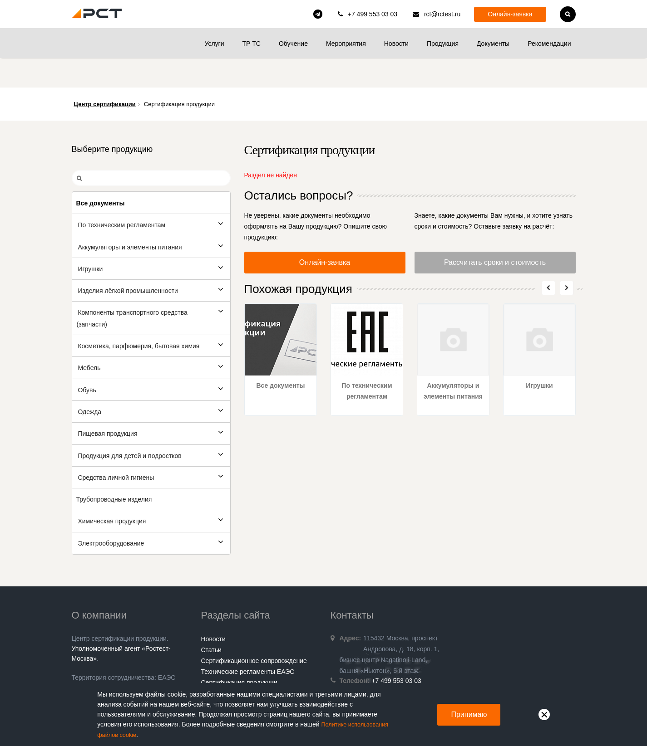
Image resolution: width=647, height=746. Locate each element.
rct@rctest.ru (442, 14)
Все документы (280, 356)
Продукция (443, 43)
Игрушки (539, 356)
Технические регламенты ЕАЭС (248, 642)
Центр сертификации (105, 74)
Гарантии (214, 674)
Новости (396, 43)
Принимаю (469, 715)
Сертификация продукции (239, 653)
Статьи (211, 620)
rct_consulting (317, 14)
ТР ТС (251, 43)
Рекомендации (549, 43)
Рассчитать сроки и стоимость (495, 233)
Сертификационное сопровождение (254, 631)
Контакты (214, 664)
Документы (493, 43)
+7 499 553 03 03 (372, 14)
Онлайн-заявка (510, 14)
